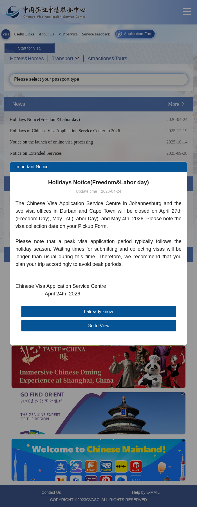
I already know (98, 311)
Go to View (98, 325)
